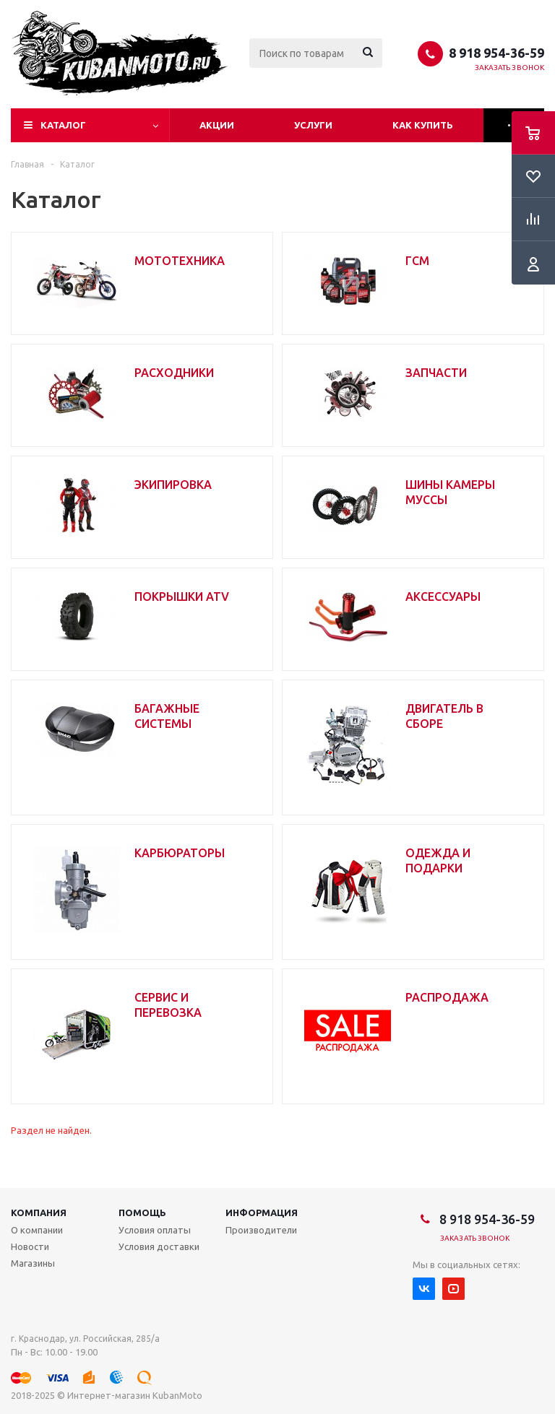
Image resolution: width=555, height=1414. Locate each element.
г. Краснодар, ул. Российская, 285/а (85, 1338)
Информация (261, 1212)
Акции (216, 125)
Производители (261, 1230)
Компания (38, 1212)
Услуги (313, 125)
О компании (37, 1230)
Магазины (33, 1263)
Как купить (422, 125)
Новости (30, 1246)
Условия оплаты (155, 1230)
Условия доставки (159, 1246)
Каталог (63, 125)
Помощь (142, 1212)
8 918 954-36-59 (496, 52)
